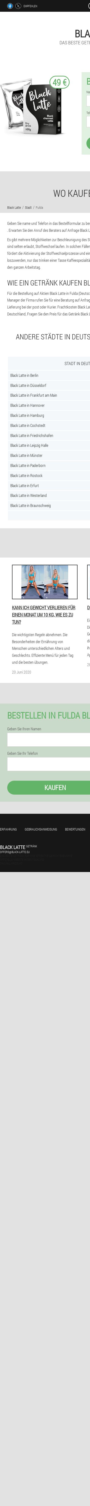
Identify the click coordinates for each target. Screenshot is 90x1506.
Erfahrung (8, 829)
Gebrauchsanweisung (41, 829)
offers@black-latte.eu (15, 852)
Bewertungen (75, 829)
